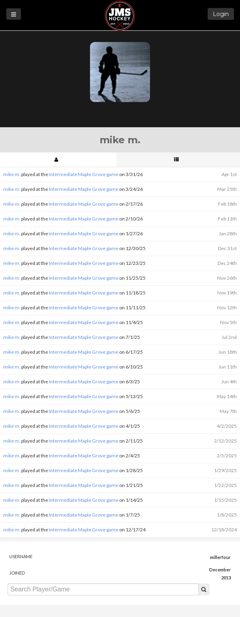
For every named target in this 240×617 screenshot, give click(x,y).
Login (221, 14)
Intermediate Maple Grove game (83, 174)
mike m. (11, 174)
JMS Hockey (120, 16)
